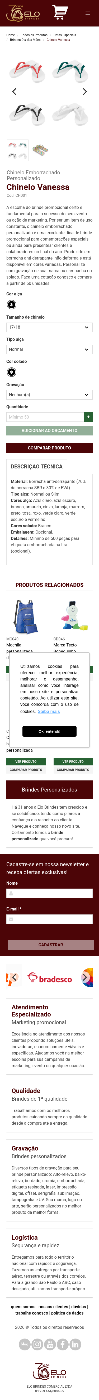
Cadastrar (51, 944)
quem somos (23, 1306)
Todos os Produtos (34, 35)
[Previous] (15, 92)
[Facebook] (63, 1344)
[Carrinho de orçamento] (60, 13)
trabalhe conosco (31, 1313)
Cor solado (16, 361)
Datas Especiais (65, 35)
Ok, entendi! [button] (49, 731)
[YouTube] (50, 1344)
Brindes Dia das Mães (25, 40)
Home (10, 35)
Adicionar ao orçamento (49, 430)
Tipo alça (15, 339)
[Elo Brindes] (23, 13)
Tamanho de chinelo (25, 317)
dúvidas (78, 1306)
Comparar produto (49, 447)
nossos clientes (53, 1306)
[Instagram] (37, 1344)
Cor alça (14, 293)
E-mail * (13, 909)
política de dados (67, 1313)
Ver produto (25, 762)
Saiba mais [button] (49, 711)
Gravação (15, 384)
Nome (12, 883)
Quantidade (17, 406)
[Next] (84, 92)
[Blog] (25, 1344)
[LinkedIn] (75, 1344)
